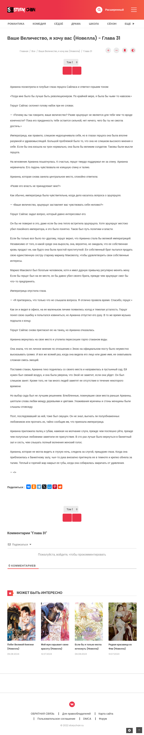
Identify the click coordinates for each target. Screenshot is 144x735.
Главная (24, 51)
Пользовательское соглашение (56, 719)
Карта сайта (106, 714)
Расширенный (114, 10)
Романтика (16, 24)
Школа (94, 24)
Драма (76, 24)
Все (33, 51)
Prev (65, 70)
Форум (103, 719)
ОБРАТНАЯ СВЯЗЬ (42, 714)
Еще (128, 24)
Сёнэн (112, 24)
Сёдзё (58, 24)
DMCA (87, 719)
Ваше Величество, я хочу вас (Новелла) (59, 51)
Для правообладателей (76, 714)
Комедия (39, 24)
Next (79, 70)
